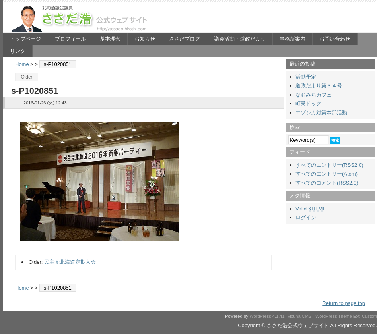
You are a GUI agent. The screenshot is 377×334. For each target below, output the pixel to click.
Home (22, 64)
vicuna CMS (300, 316)
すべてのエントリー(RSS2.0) (329, 165)
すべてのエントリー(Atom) (326, 174)
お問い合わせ (334, 39)
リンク (17, 51)
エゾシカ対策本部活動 (321, 113)
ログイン (305, 217)
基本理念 (110, 39)
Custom (369, 316)
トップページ (25, 39)
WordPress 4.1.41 (266, 316)
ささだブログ (184, 39)
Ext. (357, 316)
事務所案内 (292, 39)
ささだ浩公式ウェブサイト (80, 18)
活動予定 (305, 77)
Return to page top (343, 303)
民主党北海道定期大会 (70, 262)
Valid (310, 209)
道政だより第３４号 (318, 86)
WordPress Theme (333, 316)
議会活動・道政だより (240, 39)
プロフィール (70, 39)
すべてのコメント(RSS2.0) (326, 183)
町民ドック (308, 103)
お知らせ (144, 39)
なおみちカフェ (313, 95)
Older (26, 77)
